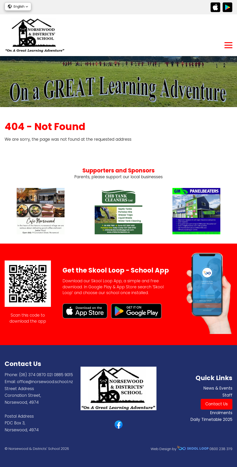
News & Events (217, 388)
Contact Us (216, 404)
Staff (227, 395)
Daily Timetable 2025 (211, 419)
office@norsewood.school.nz (45, 381)
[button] (18, 6)
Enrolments (221, 413)
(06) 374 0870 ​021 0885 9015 (46, 375)
